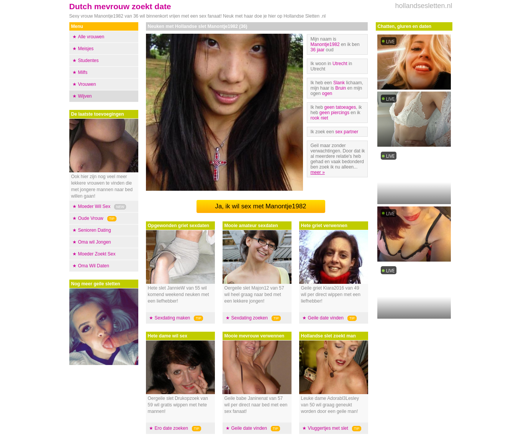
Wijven (85, 96)
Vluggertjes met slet (328, 428)
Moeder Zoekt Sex (97, 254)
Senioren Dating (94, 230)
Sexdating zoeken (249, 318)
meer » (318, 172)
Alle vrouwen (91, 36)
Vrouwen (87, 84)
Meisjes (86, 48)
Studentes (88, 60)
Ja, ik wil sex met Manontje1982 (260, 206)
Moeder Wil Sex (94, 206)
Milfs (83, 72)
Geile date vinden (249, 428)
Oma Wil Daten (93, 265)
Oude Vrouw (90, 218)
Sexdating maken (172, 318)
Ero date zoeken (171, 428)
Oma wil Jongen (94, 242)
